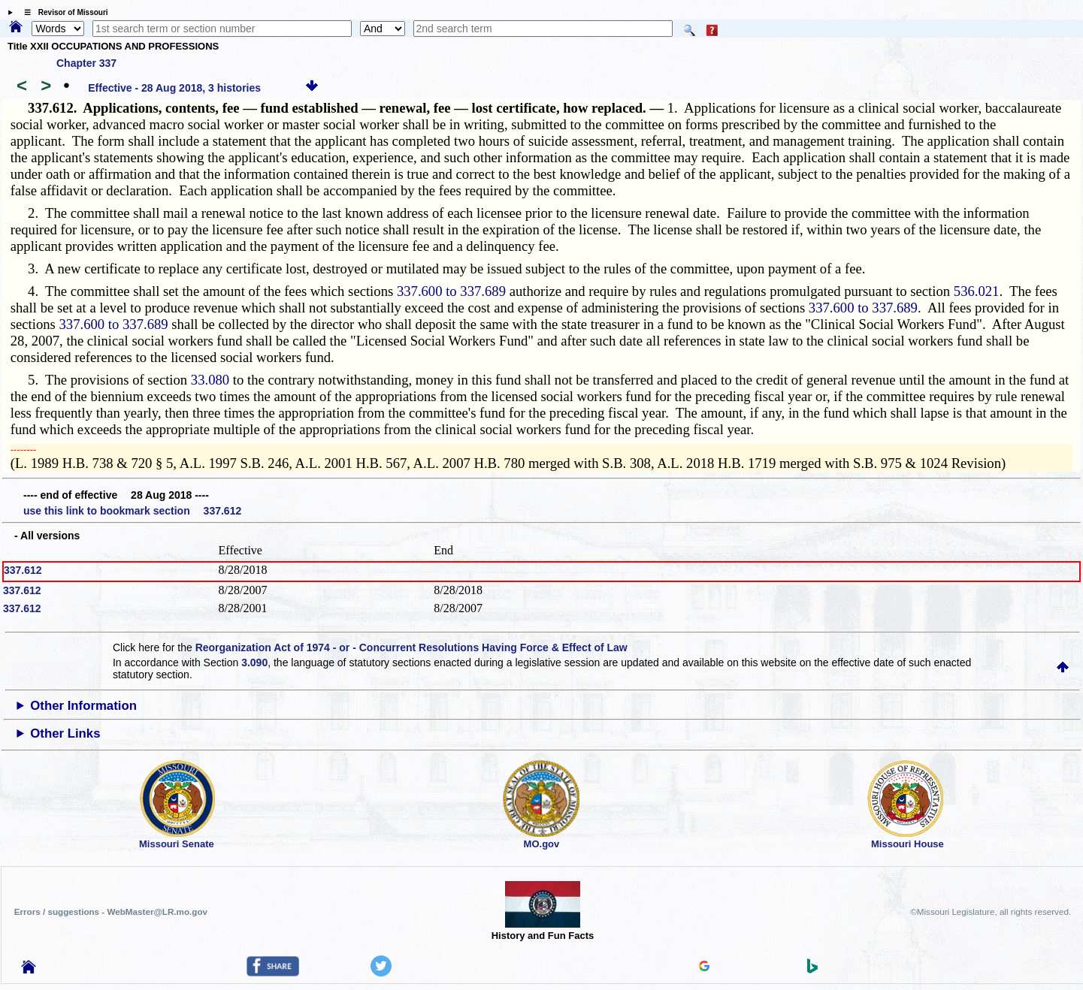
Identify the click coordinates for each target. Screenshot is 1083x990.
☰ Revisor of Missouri (62, 12)
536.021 (977, 291)
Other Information (83, 706)
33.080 (210, 380)
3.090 (254, 662)
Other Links (65, 733)
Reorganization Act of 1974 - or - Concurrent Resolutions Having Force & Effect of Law (411, 647)
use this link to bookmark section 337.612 (132, 511)
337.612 (23, 570)
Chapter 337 (86, 63)
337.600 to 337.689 (451, 291)
